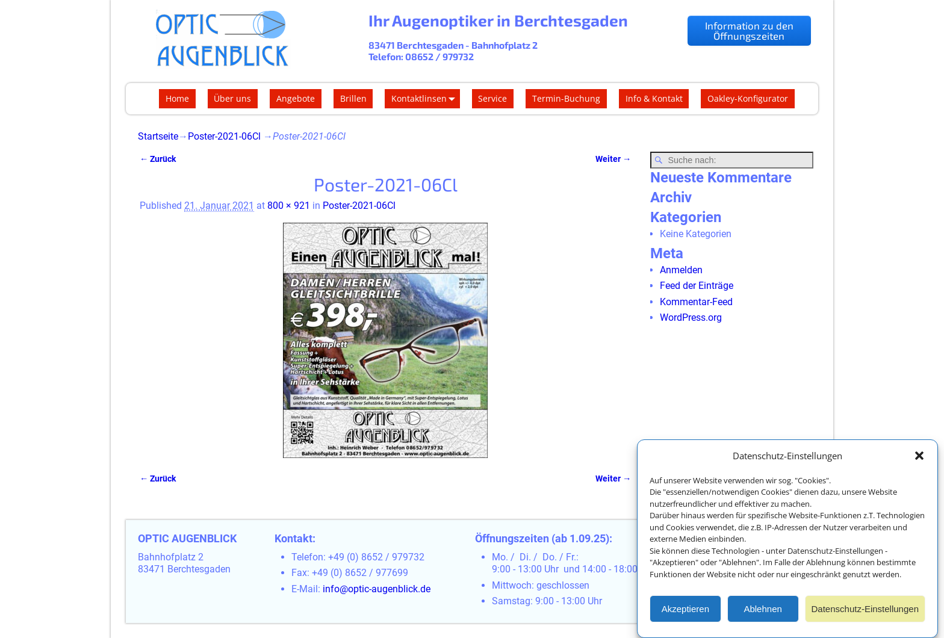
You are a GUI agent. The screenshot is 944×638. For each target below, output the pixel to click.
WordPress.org (691, 317)
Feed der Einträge (696, 285)
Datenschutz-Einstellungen (865, 610)
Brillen (353, 98)
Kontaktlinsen (425, 98)
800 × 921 (288, 205)
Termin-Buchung (566, 98)
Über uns (232, 98)
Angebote (295, 98)
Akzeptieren (685, 610)
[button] (919, 457)
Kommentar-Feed (696, 302)
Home (177, 98)
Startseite (158, 136)
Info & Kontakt (654, 98)
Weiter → (613, 159)
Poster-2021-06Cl (224, 136)
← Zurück (158, 159)
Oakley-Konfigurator (747, 98)
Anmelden (681, 270)
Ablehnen (762, 610)
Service (492, 98)
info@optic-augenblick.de (376, 589)
